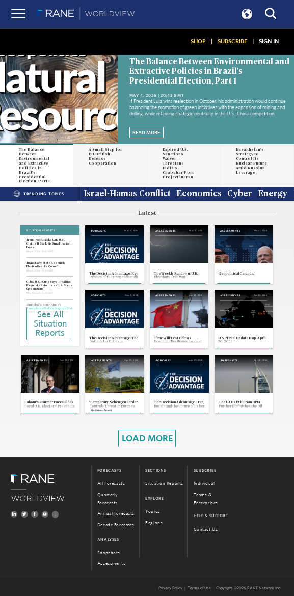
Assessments (111, 564)
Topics (152, 511)
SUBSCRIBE (232, 41)
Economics (199, 194)
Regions (154, 523)
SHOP (198, 41)
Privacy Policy (170, 589)
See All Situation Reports (50, 324)
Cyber (239, 194)
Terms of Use (199, 589)
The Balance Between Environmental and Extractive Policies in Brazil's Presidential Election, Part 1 (209, 71)
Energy (272, 194)
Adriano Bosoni (103, 410)
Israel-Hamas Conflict (127, 194)
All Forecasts (111, 483)
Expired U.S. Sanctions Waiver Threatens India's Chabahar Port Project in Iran (178, 163)
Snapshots (108, 553)
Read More (146, 133)
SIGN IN (269, 41)
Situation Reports (164, 483)
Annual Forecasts (116, 514)
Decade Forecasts (116, 525)
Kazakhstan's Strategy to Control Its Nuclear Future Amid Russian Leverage (251, 161)
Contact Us (206, 529)
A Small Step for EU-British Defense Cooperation (105, 156)
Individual (204, 483)
